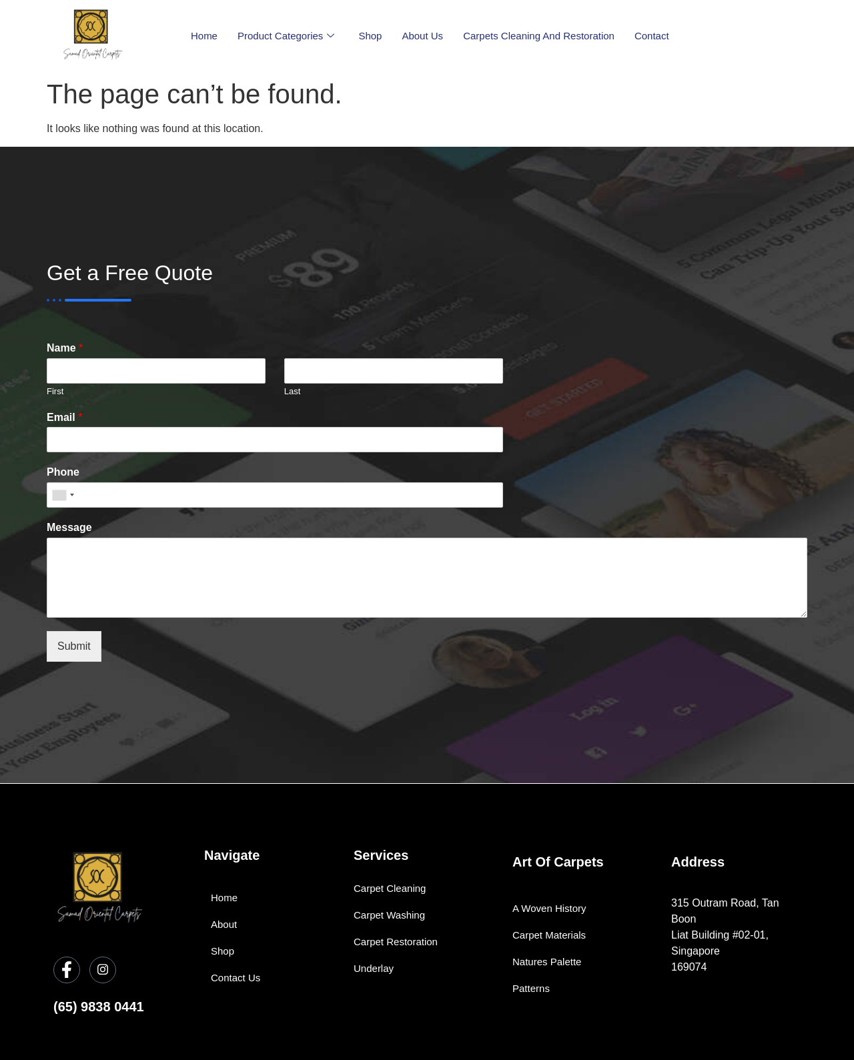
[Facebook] (66, 970)
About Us (422, 35)
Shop (370, 35)
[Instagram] (102, 970)
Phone (63, 472)
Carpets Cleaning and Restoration (538, 35)
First (55, 391)
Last (292, 391)
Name (65, 348)
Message (69, 527)
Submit (74, 646)
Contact (651, 35)
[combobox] (62, 495)
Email (64, 417)
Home (204, 35)
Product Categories (286, 36)
